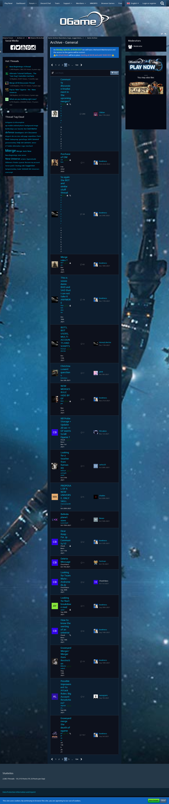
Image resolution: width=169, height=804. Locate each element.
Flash (39, 136)
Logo (23, 146)
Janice (34, 143)
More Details (153, 800)
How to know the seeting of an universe (66, 626)
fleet (7, 139)
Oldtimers (9, 162)
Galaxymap (14, 139)
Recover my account (32, 162)
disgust (8, 136)
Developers (19, 132)
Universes (35, 169)
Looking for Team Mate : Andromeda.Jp (66, 578)
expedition (32, 136)
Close (163, 800)
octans (23, 159)
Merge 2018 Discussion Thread (22, 83)
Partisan (102, 561)
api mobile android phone (14, 125)
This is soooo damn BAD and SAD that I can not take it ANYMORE (66, 290)
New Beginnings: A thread (20, 66)
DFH (26, 133)
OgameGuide (31, 159)
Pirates (15, 162)
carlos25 (102, 465)
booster (21, 129)
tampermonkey (11, 169)
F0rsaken (103, 431)
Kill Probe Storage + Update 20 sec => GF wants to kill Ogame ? (66, 427)
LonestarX (64, 523)
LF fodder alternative (13, 146)
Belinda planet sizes (65, 517)
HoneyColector (61, 209)
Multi (25, 151)
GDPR (30, 139)
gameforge (23, 139)
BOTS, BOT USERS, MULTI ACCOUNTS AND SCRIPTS (65, 336)
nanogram (103, 695)
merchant (29, 146)
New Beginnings (11, 155)
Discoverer (32, 132)
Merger (19, 151)
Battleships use (11, 129)
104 (76, 65)
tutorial (25, 169)
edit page (24, 136)
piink (101, 372)
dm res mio (16, 136)
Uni (30, 169)
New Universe (12, 158)
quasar (21, 162)
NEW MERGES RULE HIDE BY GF (65, 392)
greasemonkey (10, 143)
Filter (114, 73)
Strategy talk (20, 166)
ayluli (62, 610)
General (35, 139)
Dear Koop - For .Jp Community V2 (65, 537)
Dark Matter (32, 129)
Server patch (10, 166)
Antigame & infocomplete (14, 122)
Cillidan (102, 112)
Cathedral (61, 113)
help (18, 143)
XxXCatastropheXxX (63, 473)
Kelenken (64, 378)
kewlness (103, 161)
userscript (9, 172)
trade (19, 169)
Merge (10, 150)
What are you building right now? (23, 99)
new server (22, 155)
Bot (25, 129)
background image (31, 125)
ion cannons (26, 143)
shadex (102, 495)
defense (9, 132)
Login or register (149, 3)
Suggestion (30, 166)
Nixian (101, 518)
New (29, 151)
